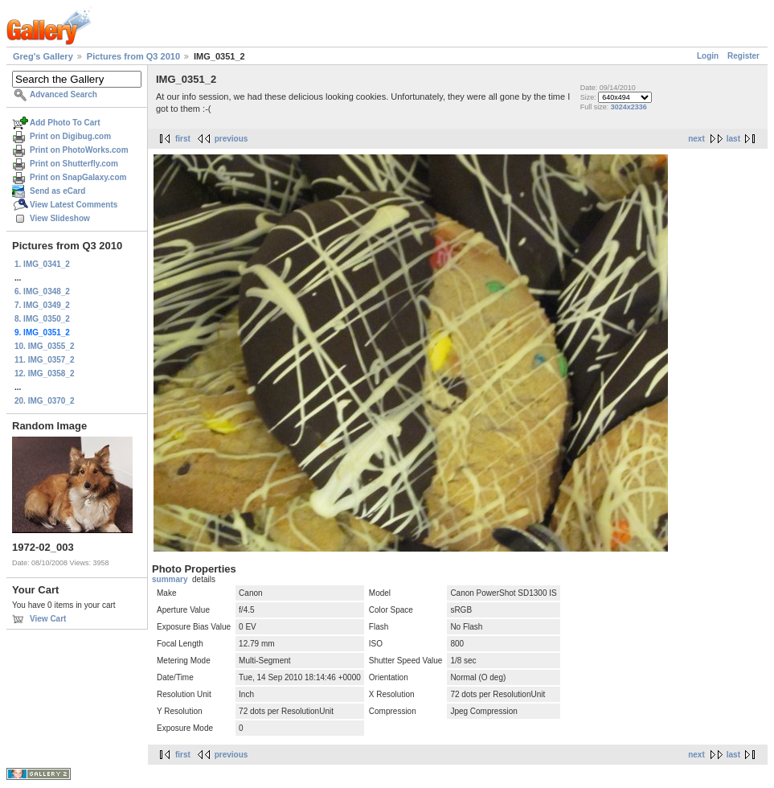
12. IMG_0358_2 (44, 373)
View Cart (48, 618)
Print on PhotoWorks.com (79, 150)
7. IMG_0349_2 (42, 305)
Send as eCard (57, 191)
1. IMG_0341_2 (42, 264)
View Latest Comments (73, 204)
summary (169, 579)
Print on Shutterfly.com (74, 163)
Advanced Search (63, 94)
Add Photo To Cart (65, 122)
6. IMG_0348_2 (42, 291)
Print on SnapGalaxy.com (78, 177)
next (696, 138)
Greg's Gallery (43, 56)
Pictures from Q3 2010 (133, 56)
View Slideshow (60, 218)
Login (708, 55)
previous (231, 138)
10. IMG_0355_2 (44, 346)
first (182, 138)
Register (743, 55)
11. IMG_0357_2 (44, 359)
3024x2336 (629, 107)
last (733, 138)
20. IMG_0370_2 (44, 400)
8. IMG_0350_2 (42, 318)
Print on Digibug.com (70, 136)
